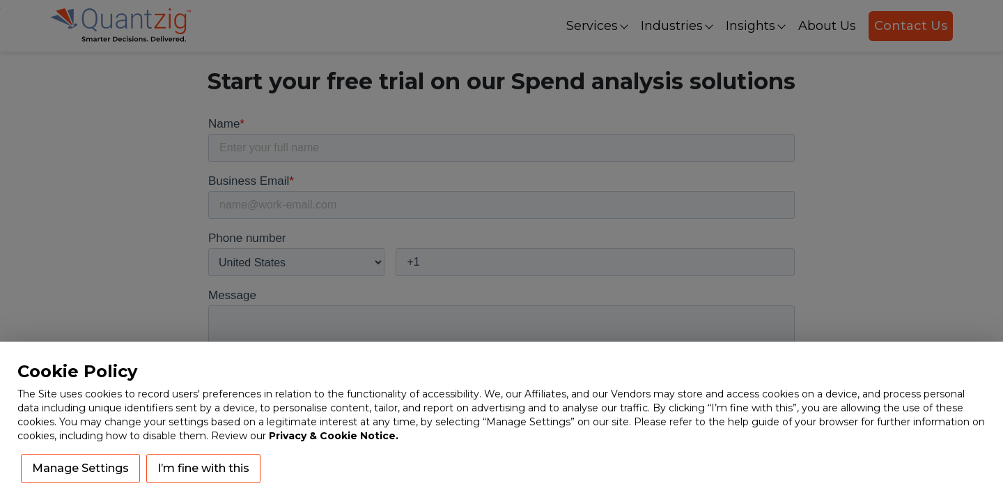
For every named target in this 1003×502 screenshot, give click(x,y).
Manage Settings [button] (80, 468)
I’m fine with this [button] (203, 468)
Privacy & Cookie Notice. (333, 435)
